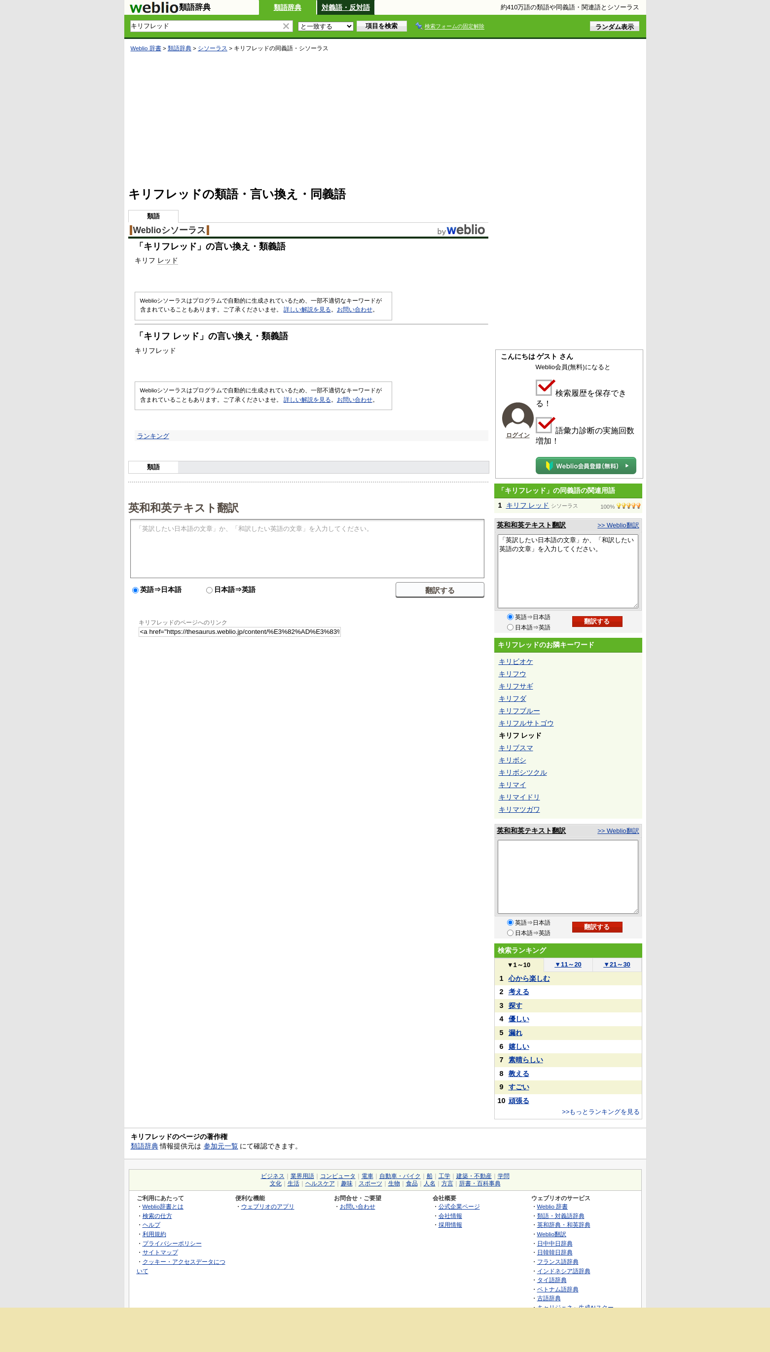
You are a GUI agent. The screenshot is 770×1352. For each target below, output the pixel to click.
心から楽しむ (529, 978)
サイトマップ (160, 1252)
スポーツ (370, 1183)
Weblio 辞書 (146, 48)
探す (515, 1005)
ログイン (518, 435)
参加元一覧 (221, 1146)
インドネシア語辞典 (563, 1271)
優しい (519, 1019)
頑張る (519, 1101)
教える (519, 1073)
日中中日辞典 (555, 1243)
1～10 (518, 965)
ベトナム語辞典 (558, 1289)
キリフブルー (519, 711)
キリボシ (512, 760)
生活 (293, 1183)
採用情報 (450, 1224)
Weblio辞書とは (163, 1206)
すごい (519, 1087)
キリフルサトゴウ (526, 723)
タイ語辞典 (552, 1280)
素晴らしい (526, 1060)
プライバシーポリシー (172, 1243)
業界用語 (302, 1176)
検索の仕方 (157, 1216)
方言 (447, 1183)
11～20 (568, 964)
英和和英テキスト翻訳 (183, 507)
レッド (167, 260)
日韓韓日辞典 (555, 1252)
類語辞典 (287, 7)
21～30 (616, 964)
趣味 (347, 1183)
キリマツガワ (519, 809)
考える (519, 992)
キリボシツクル (523, 772)
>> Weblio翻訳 (618, 525)
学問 (504, 1176)
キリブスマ (516, 748)
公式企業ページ (459, 1206)
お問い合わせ (354, 309)
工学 (444, 1176)
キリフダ (512, 698)
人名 (430, 1183)
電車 (367, 1176)
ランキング (153, 436)
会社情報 (450, 1216)
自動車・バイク (400, 1176)
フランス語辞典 (558, 1261)
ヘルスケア (320, 1183)
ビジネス (273, 1176)
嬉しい (519, 1046)
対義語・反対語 (346, 7)
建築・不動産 (474, 1176)
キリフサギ (516, 686)
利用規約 (154, 1234)
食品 (412, 1183)
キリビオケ (516, 661)
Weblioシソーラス (169, 230)
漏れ (515, 1033)
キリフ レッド (528, 505)
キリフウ (512, 674)
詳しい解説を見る (307, 309)
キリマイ (512, 785)
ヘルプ (151, 1224)
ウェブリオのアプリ (267, 1206)
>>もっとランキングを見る (601, 1111)
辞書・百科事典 (480, 1183)
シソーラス (212, 48)
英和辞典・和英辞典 (563, 1224)
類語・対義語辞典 (561, 1216)
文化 (276, 1183)
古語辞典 (549, 1298)
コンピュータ (338, 1176)
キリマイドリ (519, 797)
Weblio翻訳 (551, 1234)
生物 (394, 1183)
